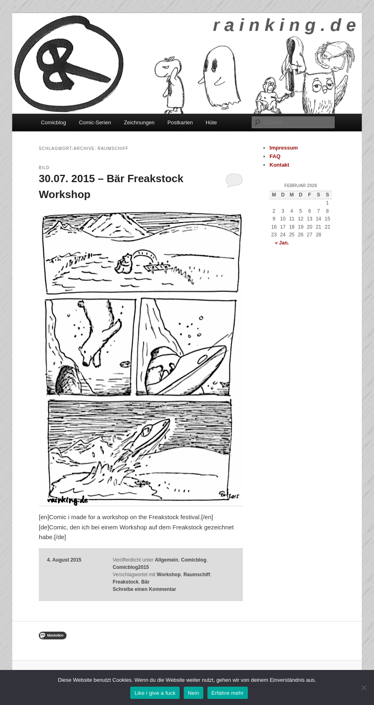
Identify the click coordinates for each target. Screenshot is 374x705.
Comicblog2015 (131, 567)
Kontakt (279, 165)
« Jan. (282, 243)
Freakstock (125, 582)
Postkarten (180, 122)
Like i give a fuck (155, 693)
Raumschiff (196, 574)
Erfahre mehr (227, 693)
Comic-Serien (95, 122)
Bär (145, 582)
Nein (193, 693)
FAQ (274, 156)
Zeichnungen (139, 122)
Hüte (211, 122)
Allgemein (166, 560)
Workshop (168, 574)
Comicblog (53, 122)
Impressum (283, 148)
